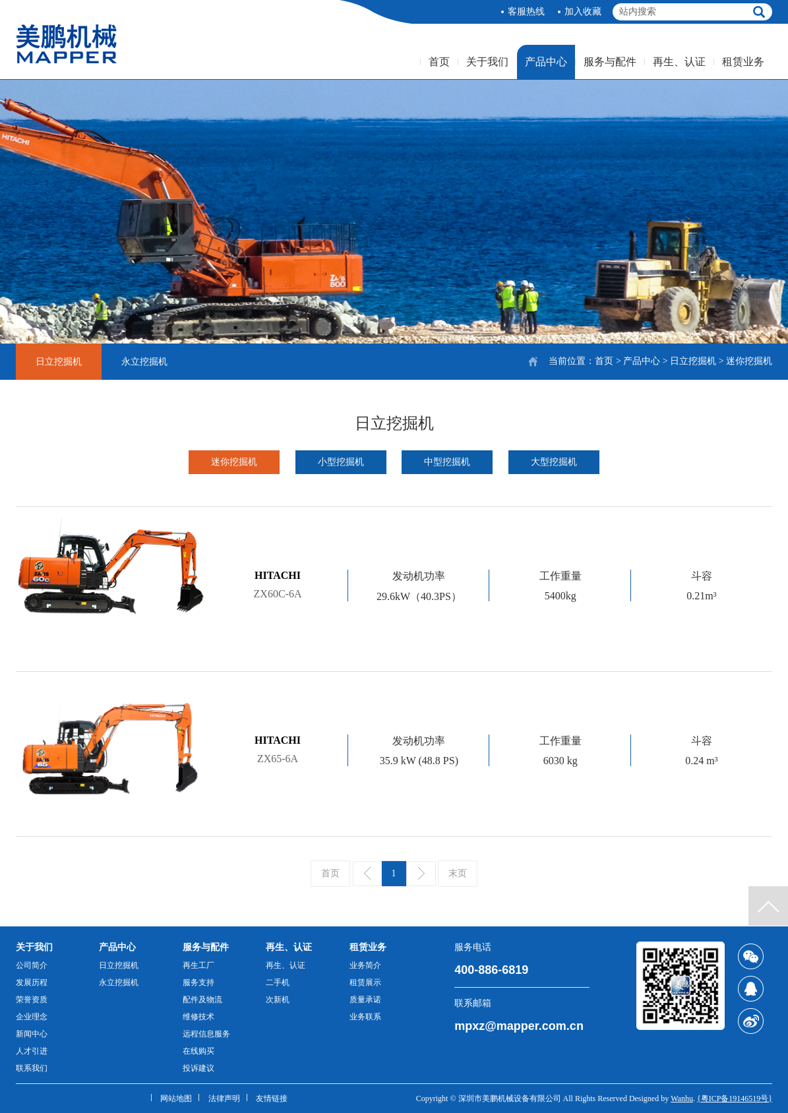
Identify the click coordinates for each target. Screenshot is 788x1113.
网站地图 (176, 1098)
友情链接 (272, 1098)
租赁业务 (743, 61)
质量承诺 (365, 999)
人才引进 (31, 1051)
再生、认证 (679, 61)
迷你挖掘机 (234, 462)
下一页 (421, 873)
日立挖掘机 (693, 361)
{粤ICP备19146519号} (734, 1098)
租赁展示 (365, 982)
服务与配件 (610, 61)
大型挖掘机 (554, 462)
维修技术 (198, 1016)
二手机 (277, 982)
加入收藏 (582, 11)
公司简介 (31, 965)
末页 (457, 873)
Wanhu (682, 1098)
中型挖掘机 (447, 462)
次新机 (277, 999)
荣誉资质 (31, 999)
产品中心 (546, 61)
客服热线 (526, 11)
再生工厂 (198, 965)
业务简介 (365, 965)
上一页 (367, 873)
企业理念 (31, 1016)
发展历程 (31, 982)
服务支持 (198, 982)
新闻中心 (31, 1033)
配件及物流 (202, 999)
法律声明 (224, 1098)
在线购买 (198, 1051)
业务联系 (365, 1016)
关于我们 (487, 61)
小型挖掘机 (341, 462)
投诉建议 (198, 1068)
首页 (439, 61)
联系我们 (31, 1068)
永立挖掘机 (144, 362)
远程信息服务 (206, 1033)
